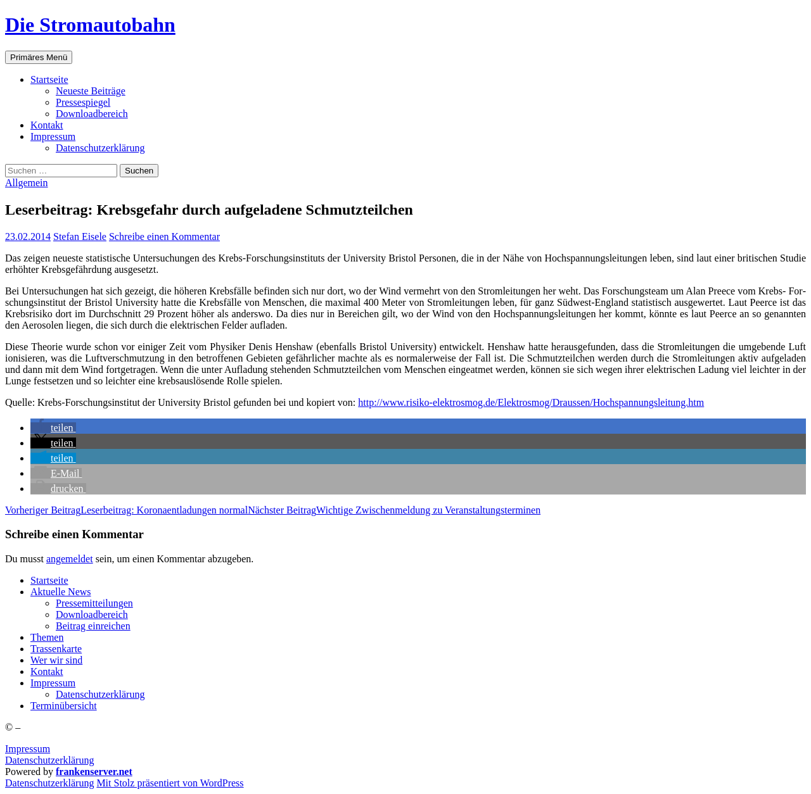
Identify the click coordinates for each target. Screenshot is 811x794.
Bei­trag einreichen (93, 626)
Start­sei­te (49, 79)
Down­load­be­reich (92, 113)
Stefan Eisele (79, 236)
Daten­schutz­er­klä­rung (100, 147)
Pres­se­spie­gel (83, 102)
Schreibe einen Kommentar (164, 236)
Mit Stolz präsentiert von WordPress (169, 783)
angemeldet (69, 558)
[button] (53, 427)
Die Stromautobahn (90, 24)
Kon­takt (46, 125)
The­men (46, 637)
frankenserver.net (94, 771)
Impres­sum (52, 136)
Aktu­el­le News (60, 591)
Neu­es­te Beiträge (90, 90)
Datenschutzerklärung (49, 760)
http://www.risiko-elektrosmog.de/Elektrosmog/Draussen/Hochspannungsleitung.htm (531, 402)
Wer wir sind (56, 660)
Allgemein (26, 182)
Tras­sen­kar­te (56, 648)
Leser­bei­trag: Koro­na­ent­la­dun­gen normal (126, 510)
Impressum (27, 748)
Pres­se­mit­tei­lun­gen (94, 603)
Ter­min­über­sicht (63, 705)
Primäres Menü (38, 57)
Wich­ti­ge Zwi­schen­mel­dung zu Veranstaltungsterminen (394, 510)
